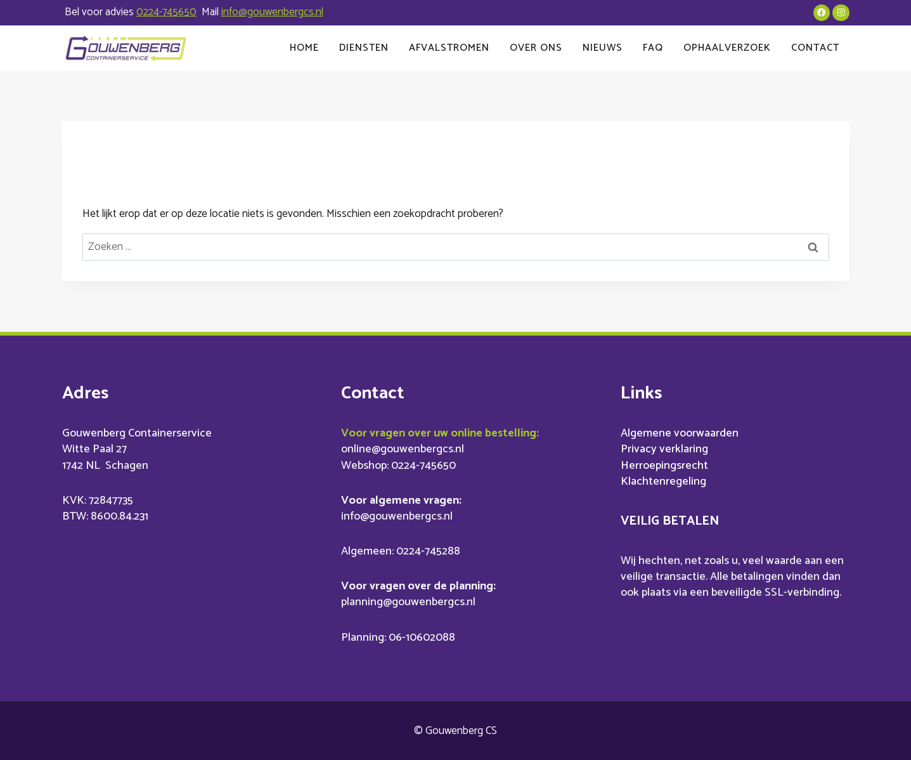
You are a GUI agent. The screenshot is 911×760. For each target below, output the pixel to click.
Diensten (364, 47)
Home (304, 47)
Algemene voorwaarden (680, 433)
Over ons (536, 47)
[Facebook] (821, 12)
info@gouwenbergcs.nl (272, 12)
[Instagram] (840, 12)
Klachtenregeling (663, 481)
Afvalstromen (449, 47)
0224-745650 (166, 12)
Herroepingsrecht (664, 465)
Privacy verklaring (664, 449)
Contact (815, 47)
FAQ (653, 47)
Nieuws (603, 47)
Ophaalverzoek (727, 47)
